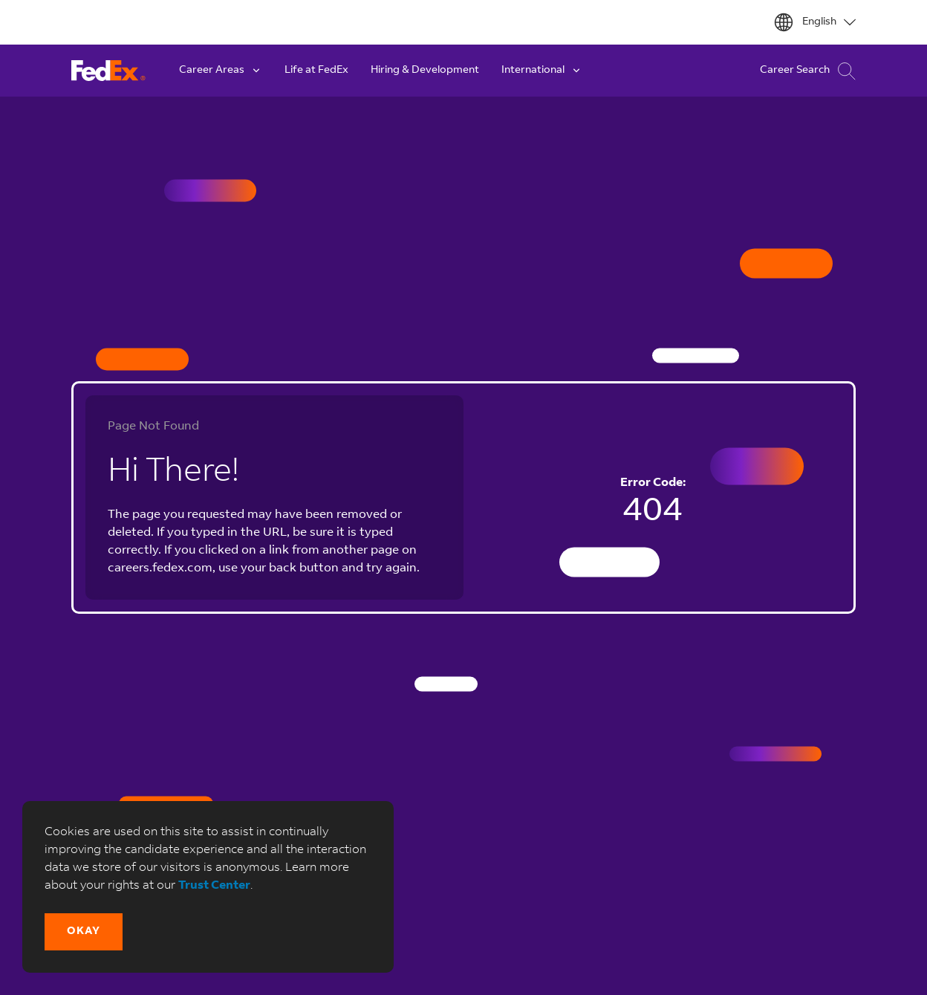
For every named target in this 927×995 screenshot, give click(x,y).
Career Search (808, 71)
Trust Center (214, 886)
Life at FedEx (316, 70)
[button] (84, 931)
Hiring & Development (425, 70)
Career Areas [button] (220, 71)
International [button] (541, 71)
